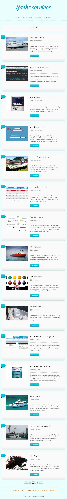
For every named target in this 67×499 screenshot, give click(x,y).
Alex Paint (34, 456)
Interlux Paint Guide (38, 127)
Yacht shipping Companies (40, 426)
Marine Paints (35, 247)
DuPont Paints (36, 276)
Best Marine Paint (37, 37)
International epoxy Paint (40, 366)
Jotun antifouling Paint (39, 187)
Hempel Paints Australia (39, 157)
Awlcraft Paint (35, 306)
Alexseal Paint (35, 97)
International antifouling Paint (42, 336)
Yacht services (33, 7)
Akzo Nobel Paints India (39, 67)
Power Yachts (35, 396)
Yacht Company (36, 217)
